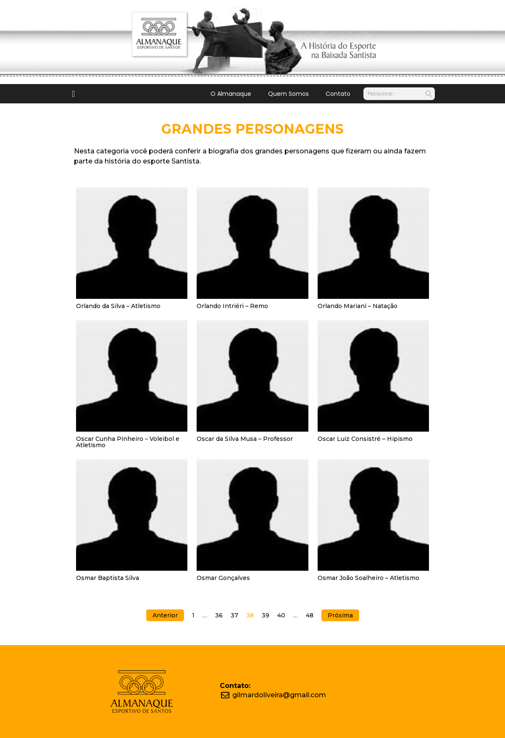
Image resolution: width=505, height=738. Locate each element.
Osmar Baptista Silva (107, 578)
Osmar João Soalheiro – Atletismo (368, 578)
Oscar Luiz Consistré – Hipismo (365, 439)
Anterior (165, 615)
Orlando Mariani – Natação (357, 306)
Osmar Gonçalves (223, 578)
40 (281, 615)
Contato (338, 94)
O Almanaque (230, 94)
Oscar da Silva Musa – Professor (245, 439)
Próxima (340, 615)
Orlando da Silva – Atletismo (118, 306)
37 (234, 615)
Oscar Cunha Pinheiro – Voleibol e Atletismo (127, 442)
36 (219, 615)
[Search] (428, 93)
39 (265, 615)
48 (309, 615)
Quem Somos (288, 94)
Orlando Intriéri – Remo (232, 306)
